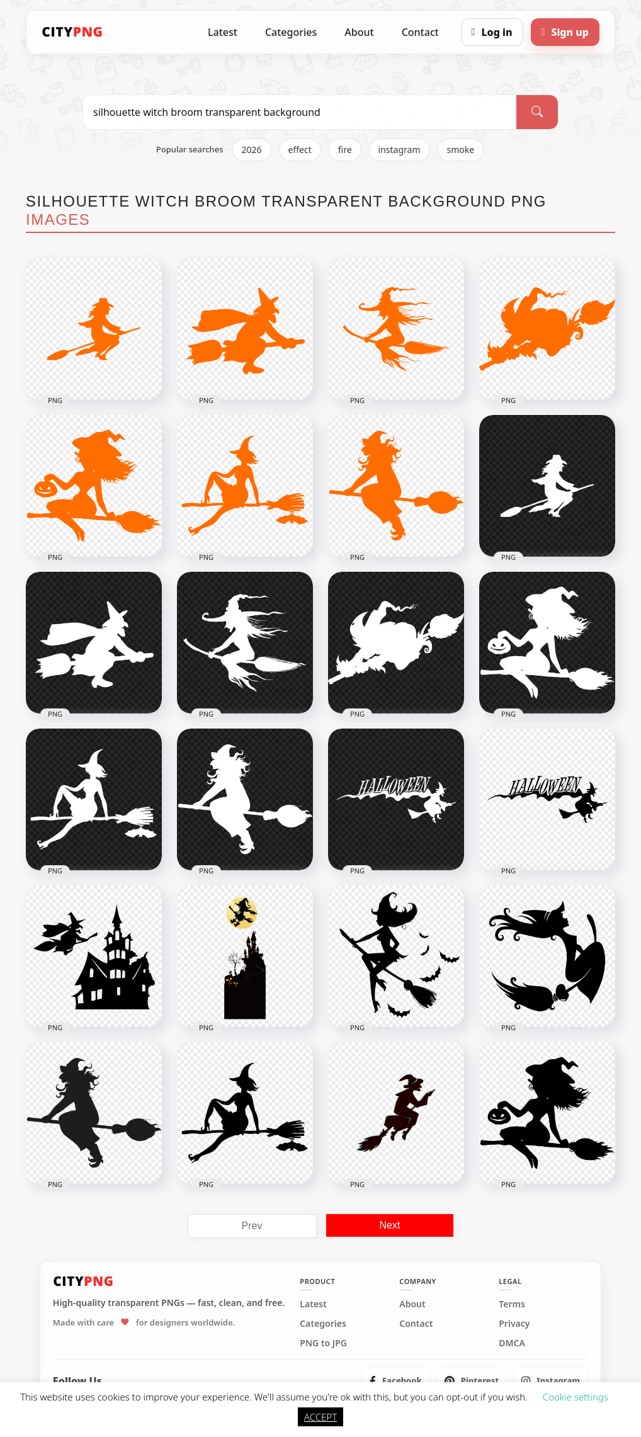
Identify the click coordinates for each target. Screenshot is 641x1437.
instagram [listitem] (399, 150)
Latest (222, 32)
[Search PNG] (299, 112)
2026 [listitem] (252, 150)
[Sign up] (565, 32)
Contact (420, 32)
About (358, 32)
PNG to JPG (323, 1343)
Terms (512, 1304)
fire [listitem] (345, 150)
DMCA (512, 1343)
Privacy (514, 1323)
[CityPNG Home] (72, 32)
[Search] (537, 112)
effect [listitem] (300, 150)
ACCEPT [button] (320, 1417)
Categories (291, 32)
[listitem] (395, 1381)
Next (390, 1225)
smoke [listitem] (461, 150)
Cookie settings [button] (575, 1396)
